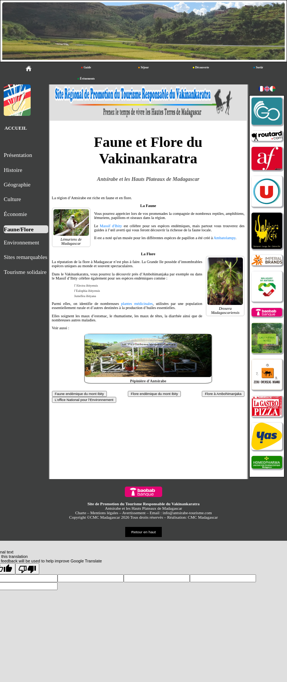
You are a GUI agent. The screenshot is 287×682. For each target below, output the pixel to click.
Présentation (18, 155)
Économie (15, 214)
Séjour (143, 67)
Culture (12, 199)
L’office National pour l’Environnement (84, 400)
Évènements (86, 78)
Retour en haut (143, 532)
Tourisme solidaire (25, 272)
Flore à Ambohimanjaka (223, 394)
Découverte (201, 67)
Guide (86, 67)
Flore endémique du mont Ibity (154, 394)
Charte (80, 512)
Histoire (13, 170)
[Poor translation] (27, 568)
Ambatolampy (224, 238)
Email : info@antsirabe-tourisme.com (181, 512)
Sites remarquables (25, 257)
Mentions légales (104, 512)
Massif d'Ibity (111, 226)
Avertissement (134, 512)
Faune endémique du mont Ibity (79, 394)
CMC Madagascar (203, 517)
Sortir (258, 67)
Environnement (21, 242)
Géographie (17, 184)
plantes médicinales (137, 304)
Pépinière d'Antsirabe (148, 381)
